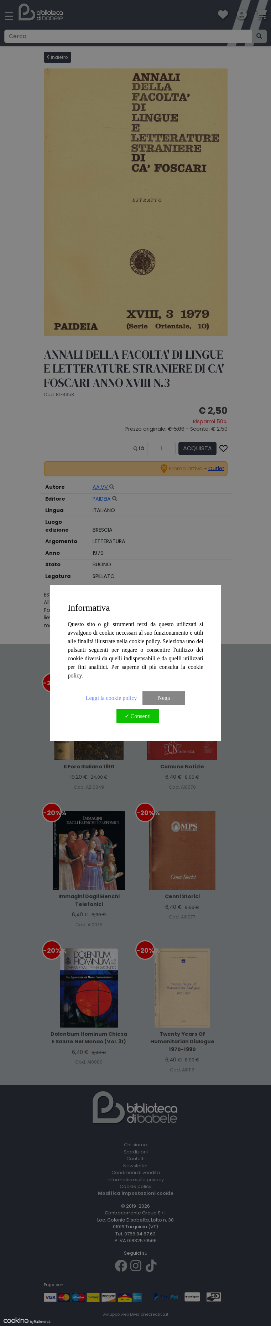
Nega (164, 698)
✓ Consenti (138, 716)
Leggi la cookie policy (111, 698)
